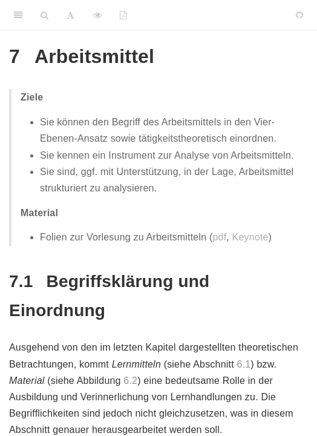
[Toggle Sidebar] (18, 15)
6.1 (243, 364)
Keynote (250, 237)
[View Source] (97, 15)
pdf (219, 237)
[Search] (44, 15)
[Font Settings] (70, 15)
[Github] (299, 15)
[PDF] (123, 15)
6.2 (130, 380)
